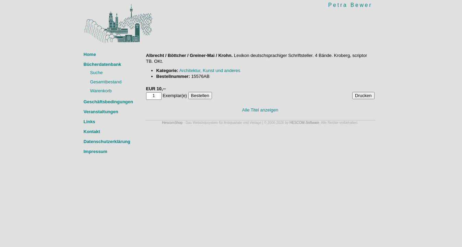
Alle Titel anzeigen (260, 110)
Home (90, 54)
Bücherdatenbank (102, 64)
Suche (96, 72)
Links (89, 121)
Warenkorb (101, 90)
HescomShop (172, 123)
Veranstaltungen (101, 111)
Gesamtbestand (106, 81)
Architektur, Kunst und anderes (209, 70)
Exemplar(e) (175, 95)
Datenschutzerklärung (107, 141)
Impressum (95, 151)
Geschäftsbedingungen (108, 101)
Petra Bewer (350, 5)
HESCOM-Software (304, 123)
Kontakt (92, 131)
